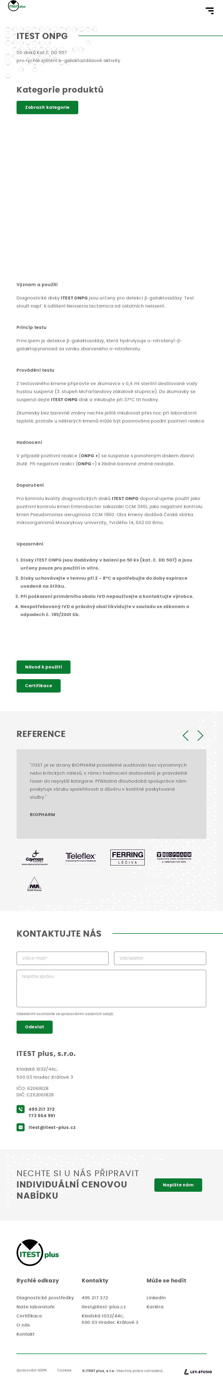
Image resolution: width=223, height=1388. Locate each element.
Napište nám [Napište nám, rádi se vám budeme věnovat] (178, 1185)
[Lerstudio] (198, 1372)
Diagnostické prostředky (45, 1298)
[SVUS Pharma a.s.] (34, 884)
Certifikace (39, 686)
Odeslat (35, 1027)
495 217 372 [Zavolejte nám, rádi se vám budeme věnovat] (42, 1110)
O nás (23, 1325)
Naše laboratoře (36, 1307)
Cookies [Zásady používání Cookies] (64, 1370)
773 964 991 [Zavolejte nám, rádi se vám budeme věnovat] (42, 1116)
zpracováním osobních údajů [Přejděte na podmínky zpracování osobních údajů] (87, 1014)
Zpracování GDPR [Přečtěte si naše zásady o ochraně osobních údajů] (32, 1370)
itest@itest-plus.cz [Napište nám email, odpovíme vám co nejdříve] (52, 1128)
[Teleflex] (81, 857)
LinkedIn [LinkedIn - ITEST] (156, 1298)
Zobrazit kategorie (47, 107)
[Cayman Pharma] (34, 857)
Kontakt (26, 1334)
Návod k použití (43, 667)
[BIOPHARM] (174, 857)
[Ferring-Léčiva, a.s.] (127, 857)
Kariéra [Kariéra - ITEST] (155, 1307)
